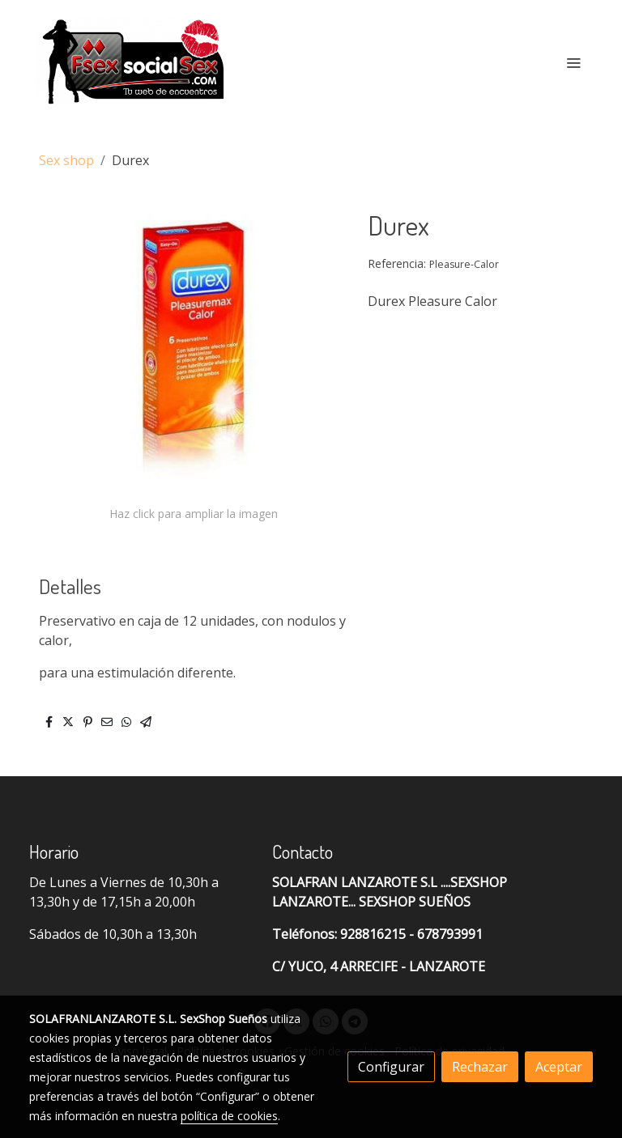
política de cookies (229, 1115)
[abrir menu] (573, 62)
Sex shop (66, 160)
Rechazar (480, 1067)
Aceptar (558, 1067)
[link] (133, 62)
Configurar (391, 1067)
